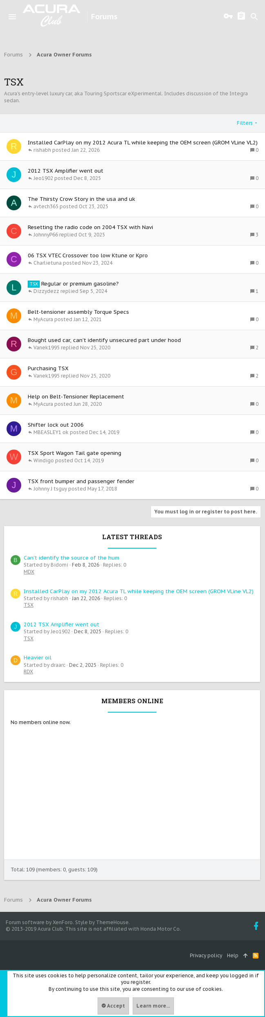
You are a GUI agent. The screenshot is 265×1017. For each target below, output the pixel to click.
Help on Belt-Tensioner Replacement (76, 396)
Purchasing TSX (48, 368)
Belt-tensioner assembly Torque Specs (78, 311)
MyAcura (43, 319)
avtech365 (45, 206)
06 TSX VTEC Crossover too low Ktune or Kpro (88, 255)
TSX (28, 605)
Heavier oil (37, 657)
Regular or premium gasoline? (80, 283)
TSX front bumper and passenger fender (81, 481)
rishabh (42, 150)
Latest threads (132, 537)
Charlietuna (47, 263)
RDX (28, 671)
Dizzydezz (46, 291)
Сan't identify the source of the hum (71, 557)
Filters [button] (245, 123)
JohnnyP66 (45, 234)
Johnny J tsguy (50, 488)
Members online (132, 701)
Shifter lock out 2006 (56, 424)
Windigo (43, 460)
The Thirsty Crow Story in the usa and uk (81, 199)
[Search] (254, 16)
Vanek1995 (46, 347)
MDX (29, 572)
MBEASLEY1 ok (51, 432)
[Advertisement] (132, 798)
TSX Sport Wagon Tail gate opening (74, 453)
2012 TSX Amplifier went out (65, 170)
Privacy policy (206, 955)
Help (232, 955)
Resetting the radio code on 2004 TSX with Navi (90, 227)
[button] (12, 17)
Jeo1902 (43, 178)
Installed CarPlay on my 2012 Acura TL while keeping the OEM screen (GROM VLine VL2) (143, 142)
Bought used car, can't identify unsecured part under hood (104, 340)
